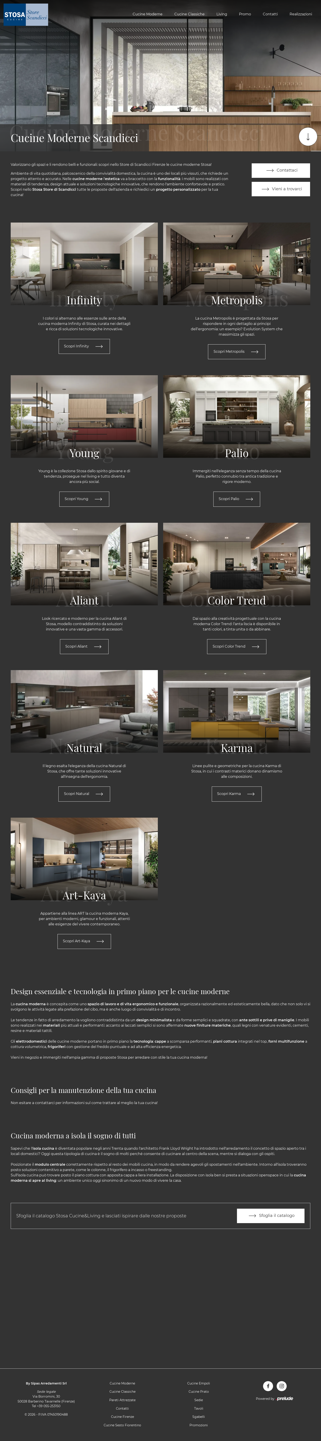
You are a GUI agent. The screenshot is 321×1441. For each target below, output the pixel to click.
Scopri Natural (84, 794)
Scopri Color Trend (237, 647)
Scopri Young (84, 499)
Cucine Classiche (189, 14)
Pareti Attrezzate (122, 1401)
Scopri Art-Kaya (84, 942)
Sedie (198, 1401)
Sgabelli (198, 1418)
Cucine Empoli (198, 1384)
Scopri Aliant (84, 647)
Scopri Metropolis (237, 351)
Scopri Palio (237, 499)
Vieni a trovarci (281, 189)
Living (221, 14)
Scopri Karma (236, 794)
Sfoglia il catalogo (270, 1216)
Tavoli (198, 1409)
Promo (245, 14)
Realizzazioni (301, 14)
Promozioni (198, 1426)
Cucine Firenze (122, 1418)
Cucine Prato (199, 1392)
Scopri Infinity (84, 346)
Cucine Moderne (148, 14)
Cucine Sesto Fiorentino (122, 1426)
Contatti (270, 14)
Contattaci (281, 170)
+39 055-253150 (48, 1407)
